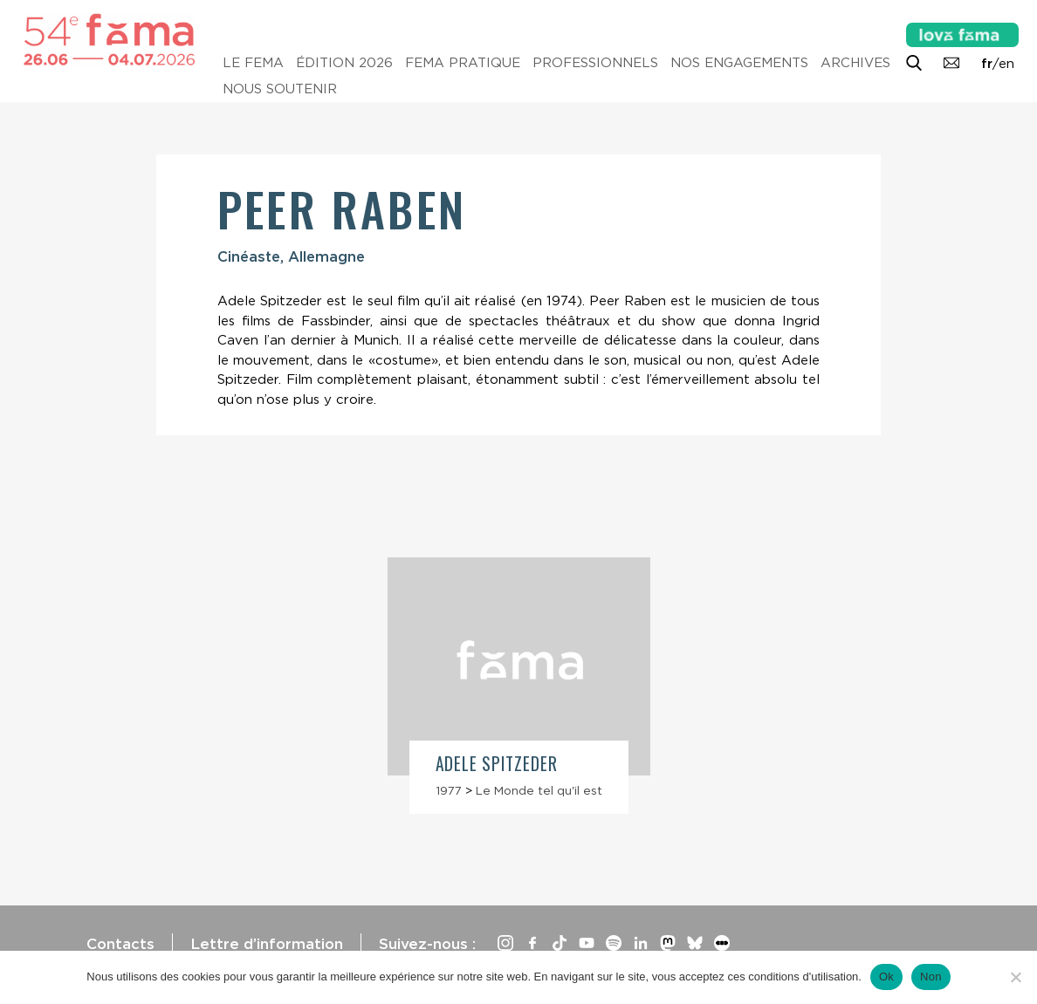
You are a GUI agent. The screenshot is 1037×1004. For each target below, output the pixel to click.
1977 (449, 790)
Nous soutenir (280, 89)
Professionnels (595, 63)
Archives (855, 63)
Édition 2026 (344, 63)
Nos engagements (739, 63)
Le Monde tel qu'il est (539, 790)
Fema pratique (462, 63)
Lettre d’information (266, 944)
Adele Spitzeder (497, 763)
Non (931, 976)
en (1006, 64)
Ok (886, 976)
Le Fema (253, 63)
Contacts (120, 944)
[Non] (1015, 977)
